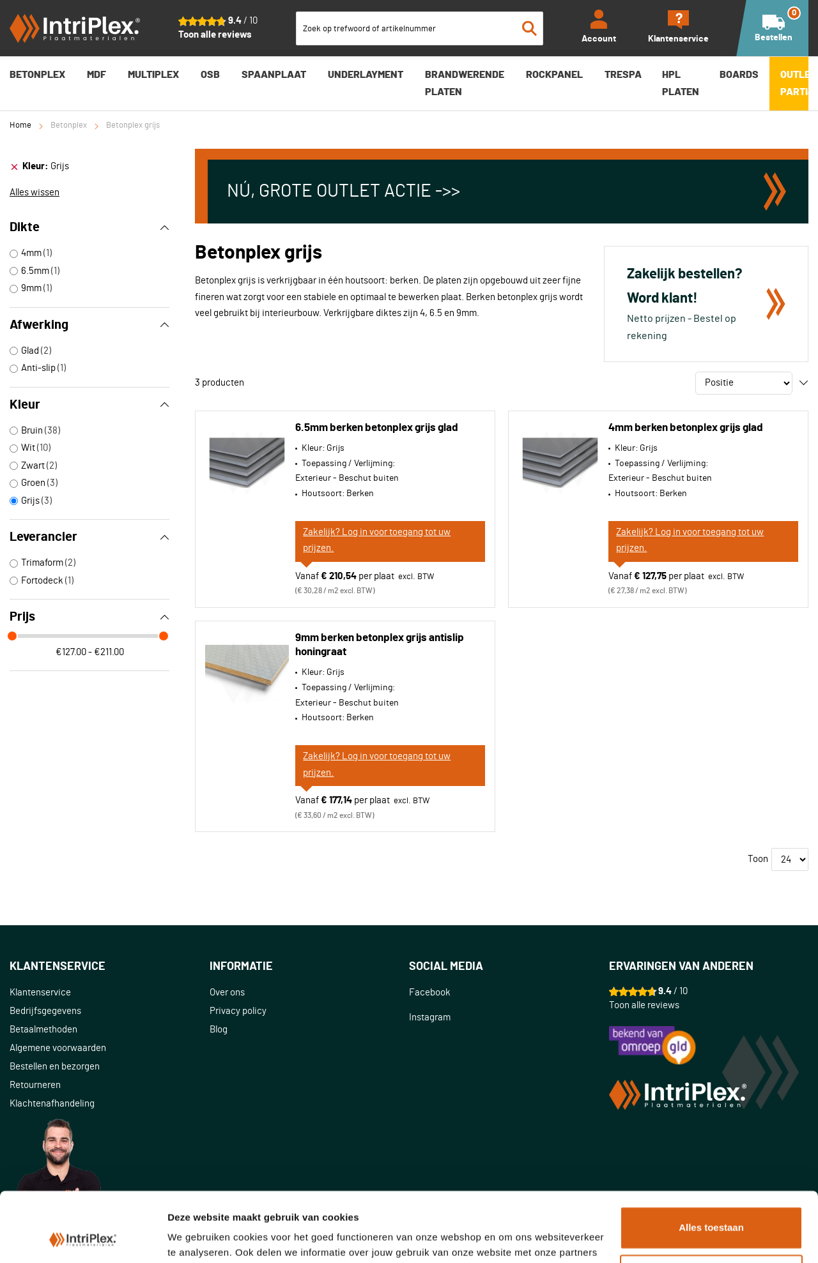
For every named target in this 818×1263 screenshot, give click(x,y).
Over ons (227, 992)
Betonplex (68, 125)
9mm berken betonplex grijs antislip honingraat (379, 644)
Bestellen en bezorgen (55, 1066)
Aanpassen (712, 1210)
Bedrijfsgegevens (45, 1011)
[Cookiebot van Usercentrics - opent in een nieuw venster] (83, 1238)
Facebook (430, 992)
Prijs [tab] (89, 616)
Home (20, 125)
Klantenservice (40, 992)
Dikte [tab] (89, 227)
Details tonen (197, 1237)
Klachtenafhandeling (52, 1103)
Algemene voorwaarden (58, 1048)
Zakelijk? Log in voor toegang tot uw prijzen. (377, 540)
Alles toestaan (711, 1162)
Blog (219, 1029)
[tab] (89, 167)
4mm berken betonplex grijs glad (685, 427)
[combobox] (420, 28)
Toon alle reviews (215, 35)
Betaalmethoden (43, 1029)
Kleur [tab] (89, 404)
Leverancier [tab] (89, 537)
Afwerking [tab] (89, 325)
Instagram (430, 1017)
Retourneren (35, 1085)
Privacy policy (238, 1011)
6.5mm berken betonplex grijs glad (376, 427)
